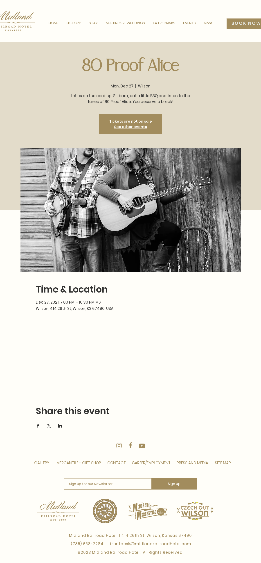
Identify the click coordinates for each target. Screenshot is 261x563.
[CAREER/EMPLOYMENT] (151, 463)
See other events (130, 126)
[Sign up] (174, 484)
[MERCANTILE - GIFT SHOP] (79, 463)
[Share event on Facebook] (38, 426)
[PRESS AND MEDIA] (192, 463)
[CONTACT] (116, 463)
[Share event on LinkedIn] (60, 426)
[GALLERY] (41, 463)
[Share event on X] (49, 426)
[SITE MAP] (222, 463)
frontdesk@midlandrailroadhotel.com (150, 544)
